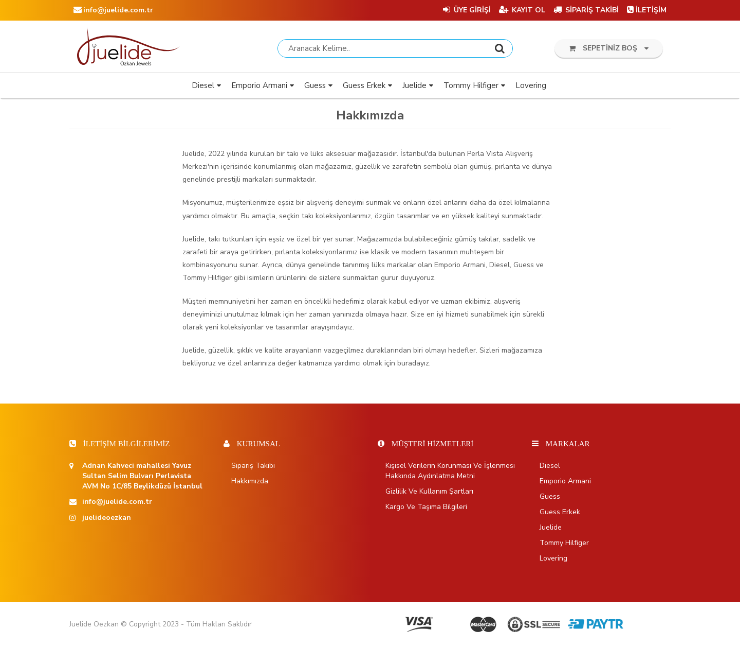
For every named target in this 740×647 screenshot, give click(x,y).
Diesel (550, 468)
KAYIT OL (522, 10)
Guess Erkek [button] (364, 87)
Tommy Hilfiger (564, 545)
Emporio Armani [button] (259, 87)
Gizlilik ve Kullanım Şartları (429, 493)
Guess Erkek (560, 514)
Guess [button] (315, 87)
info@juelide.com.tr (113, 10)
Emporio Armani (565, 483)
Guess (550, 498)
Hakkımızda (249, 483)
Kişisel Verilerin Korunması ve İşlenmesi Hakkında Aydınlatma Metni (450, 473)
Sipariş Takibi (253, 468)
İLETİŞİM (647, 10)
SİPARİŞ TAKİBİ (586, 10)
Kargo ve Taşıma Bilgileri (426, 509)
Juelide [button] (414, 87)
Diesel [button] (203, 87)
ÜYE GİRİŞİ (467, 10)
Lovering (553, 560)
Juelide (551, 529)
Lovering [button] (530, 87)
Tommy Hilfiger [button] (470, 87)
